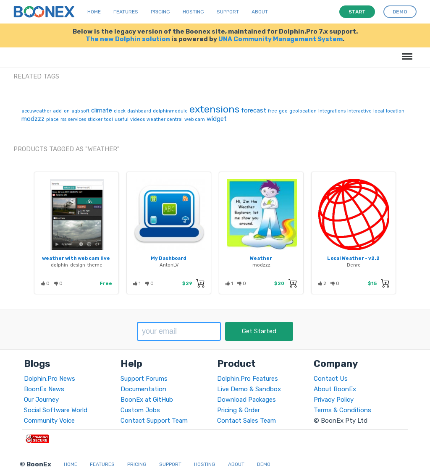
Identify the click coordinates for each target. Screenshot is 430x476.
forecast (253, 110)
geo (283, 111)
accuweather (36, 111)
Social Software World (55, 410)
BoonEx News (44, 389)
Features (125, 12)
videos (137, 119)
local (378, 111)
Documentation (143, 389)
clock (120, 111)
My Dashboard (168, 258)
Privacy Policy (334, 399)
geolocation (303, 111)
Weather (261, 258)
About (260, 12)
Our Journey (41, 399)
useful (121, 119)
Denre (354, 265)
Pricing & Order (238, 410)
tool (108, 119)
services (77, 119)
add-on (61, 111)
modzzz (33, 119)
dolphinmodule (170, 111)
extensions (214, 109)
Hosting (193, 12)
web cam (194, 119)
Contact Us (331, 378)
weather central (165, 119)
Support (228, 12)
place (52, 119)
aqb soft (80, 111)
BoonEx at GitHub (147, 399)
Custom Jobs (140, 410)
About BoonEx (335, 389)
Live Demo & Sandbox (249, 389)
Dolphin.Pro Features (247, 378)
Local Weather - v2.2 (353, 258)
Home (94, 12)
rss (63, 119)
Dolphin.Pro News (49, 378)
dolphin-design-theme (76, 265)
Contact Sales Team (246, 420)
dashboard (139, 111)
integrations (332, 111)
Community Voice (49, 420)
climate (101, 110)
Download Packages (246, 399)
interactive (359, 111)
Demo (263, 464)
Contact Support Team (154, 420)
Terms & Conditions (342, 410)
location (395, 111)
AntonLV (169, 265)
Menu (406, 52)
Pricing (160, 12)
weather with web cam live (76, 258)
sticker (95, 119)
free (272, 111)
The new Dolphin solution (128, 39)
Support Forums (144, 378)
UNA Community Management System (280, 39)
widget (217, 119)
